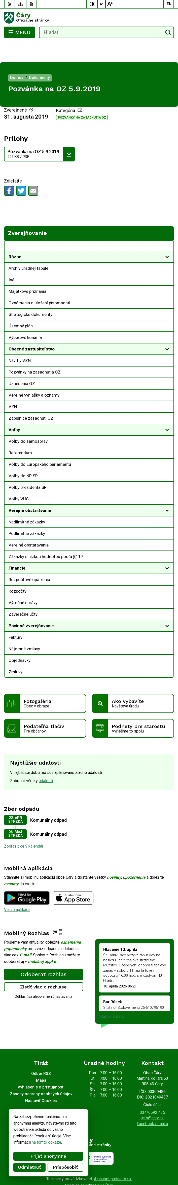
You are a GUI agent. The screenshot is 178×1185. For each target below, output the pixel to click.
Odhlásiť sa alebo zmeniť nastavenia (43, 976)
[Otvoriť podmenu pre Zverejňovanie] (167, 227)
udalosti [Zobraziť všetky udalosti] (46, 760)
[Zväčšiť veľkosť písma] (110, 4)
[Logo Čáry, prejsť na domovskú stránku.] (89, 18)
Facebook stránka (152, 1103)
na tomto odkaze (46, 1142)
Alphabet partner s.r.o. (113, 1158)
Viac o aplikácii (17, 889)
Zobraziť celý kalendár (23, 826)
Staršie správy (111, 996)
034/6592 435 (152, 1092)
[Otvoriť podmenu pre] (167, 237)
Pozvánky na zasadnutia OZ (82, 97)
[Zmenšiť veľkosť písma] (102, 4)
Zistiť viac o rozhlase (43, 966)
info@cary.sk (152, 1098)
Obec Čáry (104, 1165)
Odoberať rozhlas (43, 954)
